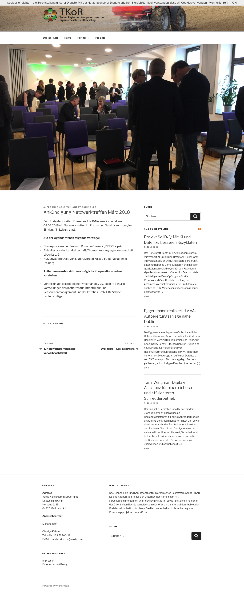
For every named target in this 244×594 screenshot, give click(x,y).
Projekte (100, 37)
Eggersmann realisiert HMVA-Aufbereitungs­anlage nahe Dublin (170, 316)
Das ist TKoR (50, 37)
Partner (83, 37)
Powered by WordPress (55, 585)
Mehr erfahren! (218, 2)
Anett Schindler (85, 207)
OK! (234, 2)
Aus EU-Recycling (156, 229)
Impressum (48, 560)
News (67, 37)
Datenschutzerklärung (55, 564)
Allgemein (55, 323)
